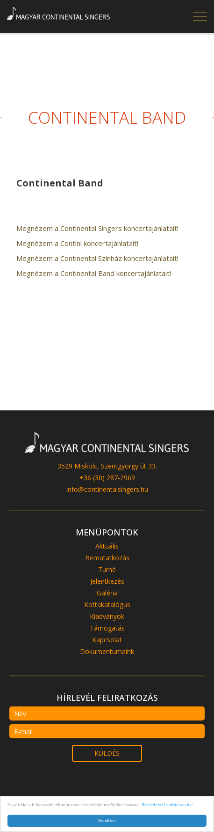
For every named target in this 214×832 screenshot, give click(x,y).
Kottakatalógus (107, 604)
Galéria (107, 592)
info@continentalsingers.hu (107, 489)
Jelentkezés (107, 581)
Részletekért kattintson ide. (168, 805)
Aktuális (107, 546)
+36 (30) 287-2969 (107, 477)
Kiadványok (107, 616)
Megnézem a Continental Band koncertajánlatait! (93, 273)
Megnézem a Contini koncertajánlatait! (77, 243)
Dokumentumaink (107, 651)
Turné (107, 569)
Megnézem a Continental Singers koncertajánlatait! (97, 228)
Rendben (107, 820)
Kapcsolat (107, 639)
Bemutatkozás (107, 557)
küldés (107, 753)
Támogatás (107, 628)
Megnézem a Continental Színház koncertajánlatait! (97, 258)
